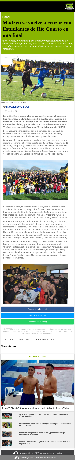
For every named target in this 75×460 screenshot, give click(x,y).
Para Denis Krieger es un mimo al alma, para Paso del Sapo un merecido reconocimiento (43, 434)
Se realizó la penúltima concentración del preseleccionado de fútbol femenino (43, 415)
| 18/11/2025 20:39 (10, 111)
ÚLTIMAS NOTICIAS (37, 357)
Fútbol (6, 17)
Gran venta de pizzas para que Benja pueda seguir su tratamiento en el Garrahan (45, 425)
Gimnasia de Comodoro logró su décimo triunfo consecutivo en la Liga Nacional (44, 443)
